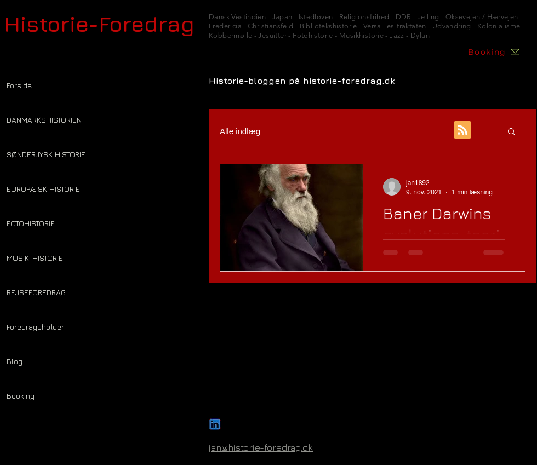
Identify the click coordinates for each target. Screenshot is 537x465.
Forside (19, 85)
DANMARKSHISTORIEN (44, 119)
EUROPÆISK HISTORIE (43, 188)
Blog (14, 361)
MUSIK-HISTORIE (35, 257)
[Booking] (494, 52)
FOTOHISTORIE (31, 223)
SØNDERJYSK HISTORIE (46, 154)
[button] (511, 132)
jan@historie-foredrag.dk (261, 447)
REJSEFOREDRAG (36, 292)
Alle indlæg (240, 131)
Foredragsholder (35, 326)
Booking (21, 395)
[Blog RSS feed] (462, 130)
